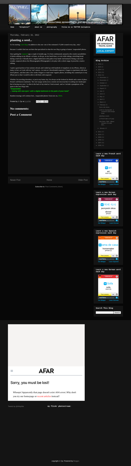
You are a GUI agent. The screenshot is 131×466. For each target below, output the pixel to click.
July (101, 91)
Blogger (76, 461)
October (102, 83)
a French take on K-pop (106, 118)
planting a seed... (104, 116)
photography (52, 27)
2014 (100, 69)
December (103, 77)
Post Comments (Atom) (54, 187)
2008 (100, 140)
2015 (100, 67)
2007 (100, 142)
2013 (100, 72)
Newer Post (15, 180)
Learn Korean (114, 223)
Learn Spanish (114, 261)
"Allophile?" (24, 27)
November (103, 80)
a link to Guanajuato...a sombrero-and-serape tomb (107, 111)
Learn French (114, 184)
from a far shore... (104, 107)
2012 (100, 75)
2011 (100, 131)
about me (38, 27)
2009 (100, 137)
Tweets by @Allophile (16, 406)
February (103, 105)
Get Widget (102, 184)
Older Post (83, 180)
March (102, 102)
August (102, 88)
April (101, 99)
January (102, 128)
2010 (100, 134)
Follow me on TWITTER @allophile (76, 27)
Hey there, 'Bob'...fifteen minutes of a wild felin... (106, 123)
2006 (100, 145)
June (101, 94)
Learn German (114, 300)
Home (12, 27)
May (101, 96)
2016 (100, 64)
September (103, 85)
